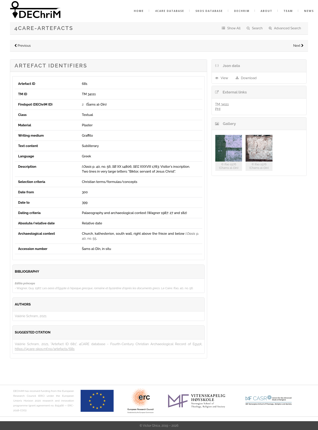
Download (249, 78)
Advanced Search (287, 28)
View (224, 78)
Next (298, 46)
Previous (22, 46)
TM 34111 (222, 104)
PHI (217, 109)
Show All (233, 28)
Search (257, 28)
